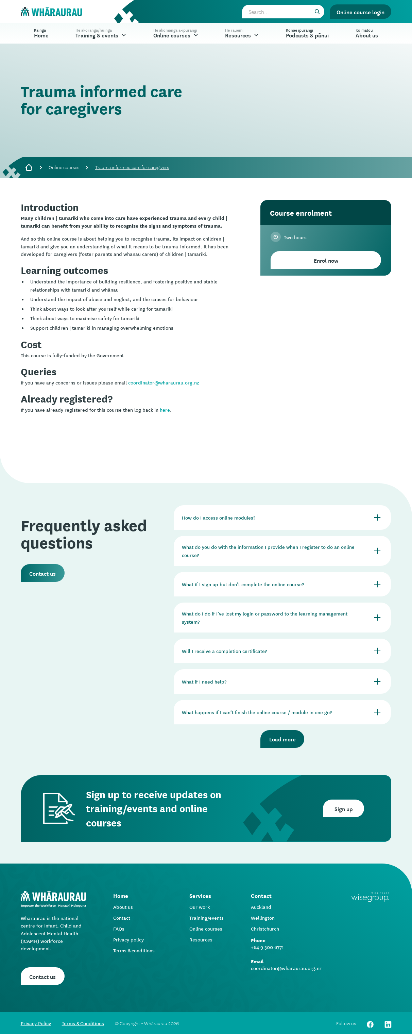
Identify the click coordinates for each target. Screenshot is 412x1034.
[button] (101, 33)
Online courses (64, 167)
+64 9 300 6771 (267, 946)
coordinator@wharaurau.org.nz (163, 382)
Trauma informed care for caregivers (132, 167)
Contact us (42, 573)
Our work (199, 906)
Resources (200, 939)
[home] (51, 12)
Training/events (206, 917)
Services (200, 895)
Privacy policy (128, 939)
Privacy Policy (36, 1023)
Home (41, 33)
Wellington (263, 917)
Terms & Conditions (83, 1023)
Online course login (360, 11)
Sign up (343, 808)
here (165, 409)
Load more (282, 738)
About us (123, 906)
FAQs (118, 928)
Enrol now (326, 260)
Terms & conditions (134, 950)
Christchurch (265, 928)
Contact (121, 917)
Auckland (261, 906)
